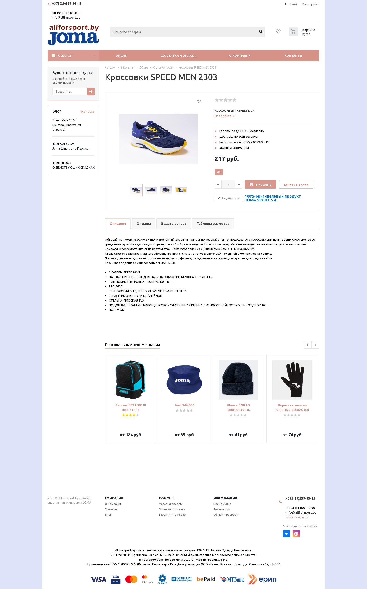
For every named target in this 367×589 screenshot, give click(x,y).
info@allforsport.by (66, 17)
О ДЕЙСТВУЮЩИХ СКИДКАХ (73, 167)
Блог (108, 514)
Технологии (221, 509)
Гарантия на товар (172, 514)
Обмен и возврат (225, 514)
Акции (121, 55)
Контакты (293, 55)
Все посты (87, 111)
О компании (240, 55)
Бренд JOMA (222, 503)
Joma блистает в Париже (70, 148)
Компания (114, 498)
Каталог (64, 55)
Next (315, 345)
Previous (308, 345)
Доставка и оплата (178, 55)
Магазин (111, 509)
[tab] (264, 116)
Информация (225, 498)
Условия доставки (172, 509)
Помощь (167, 498)
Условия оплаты (171, 503)
